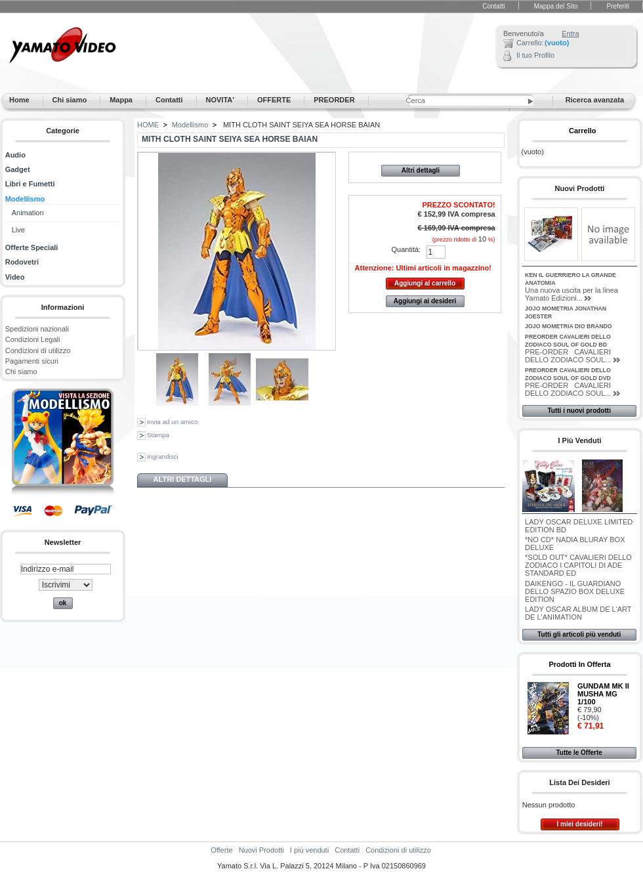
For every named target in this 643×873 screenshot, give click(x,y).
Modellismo (25, 199)
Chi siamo (21, 371)
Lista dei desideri (579, 782)
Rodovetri (22, 262)
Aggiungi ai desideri (425, 301)
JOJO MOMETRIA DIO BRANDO (568, 326)
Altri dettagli (421, 170)
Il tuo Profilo (535, 55)
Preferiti (618, 6)
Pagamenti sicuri (31, 361)
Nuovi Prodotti (580, 188)
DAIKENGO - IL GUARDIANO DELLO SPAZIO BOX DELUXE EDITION (575, 591)
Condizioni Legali (32, 339)
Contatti (493, 6)
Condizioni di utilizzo (38, 350)
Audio (15, 155)
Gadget (17, 169)
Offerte (221, 850)
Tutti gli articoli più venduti (579, 634)
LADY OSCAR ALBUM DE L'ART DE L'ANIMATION (578, 613)
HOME (148, 125)
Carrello (582, 131)
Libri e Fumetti (30, 184)
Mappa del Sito (556, 6)
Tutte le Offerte (579, 752)
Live (18, 230)
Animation (28, 213)
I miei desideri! (579, 824)
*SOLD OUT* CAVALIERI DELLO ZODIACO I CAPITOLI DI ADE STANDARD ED (578, 565)
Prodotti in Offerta (579, 664)
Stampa (158, 434)
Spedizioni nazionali (37, 329)
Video (15, 277)
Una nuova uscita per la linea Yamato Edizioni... (571, 294)
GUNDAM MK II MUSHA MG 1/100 (603, 694)
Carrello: (530, 43)
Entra (570, 33)
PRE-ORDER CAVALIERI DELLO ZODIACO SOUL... (568, 356)
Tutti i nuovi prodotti (578, 410)
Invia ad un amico (172, 421)
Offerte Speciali (31, 247)
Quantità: (406, 249)
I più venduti (579, 440)
